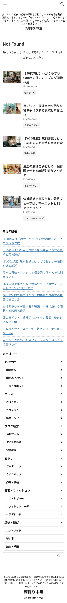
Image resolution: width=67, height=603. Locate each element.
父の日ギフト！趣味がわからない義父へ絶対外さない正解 (33, 319)
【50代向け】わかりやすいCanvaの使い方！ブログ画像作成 (43, 78)
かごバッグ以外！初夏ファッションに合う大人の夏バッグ (33, 342)
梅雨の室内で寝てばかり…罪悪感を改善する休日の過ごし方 (33, 297)
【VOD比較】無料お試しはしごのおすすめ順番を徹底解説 (43, 140)
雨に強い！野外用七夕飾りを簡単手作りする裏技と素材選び (43, 110)
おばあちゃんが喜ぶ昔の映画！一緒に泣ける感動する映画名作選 (33, 308)
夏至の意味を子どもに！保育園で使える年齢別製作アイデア (43, 170)
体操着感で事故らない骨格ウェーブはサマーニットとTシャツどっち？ (43, 203)
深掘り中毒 (34, 28)
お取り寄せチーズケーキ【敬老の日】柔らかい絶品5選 (33, 331)
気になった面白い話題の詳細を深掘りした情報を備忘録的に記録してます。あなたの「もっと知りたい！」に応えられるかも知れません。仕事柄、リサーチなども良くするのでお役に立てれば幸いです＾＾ (34, 581)
